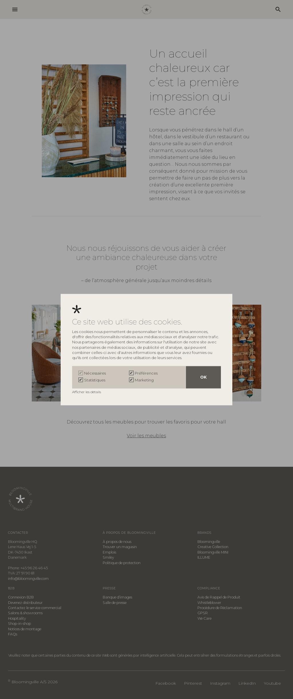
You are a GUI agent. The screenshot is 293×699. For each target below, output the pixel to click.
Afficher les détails (87, 392)
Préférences (146, 373)
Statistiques (94, 380)
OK (203, 377)
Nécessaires (95, 373)
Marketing (144, 380)
